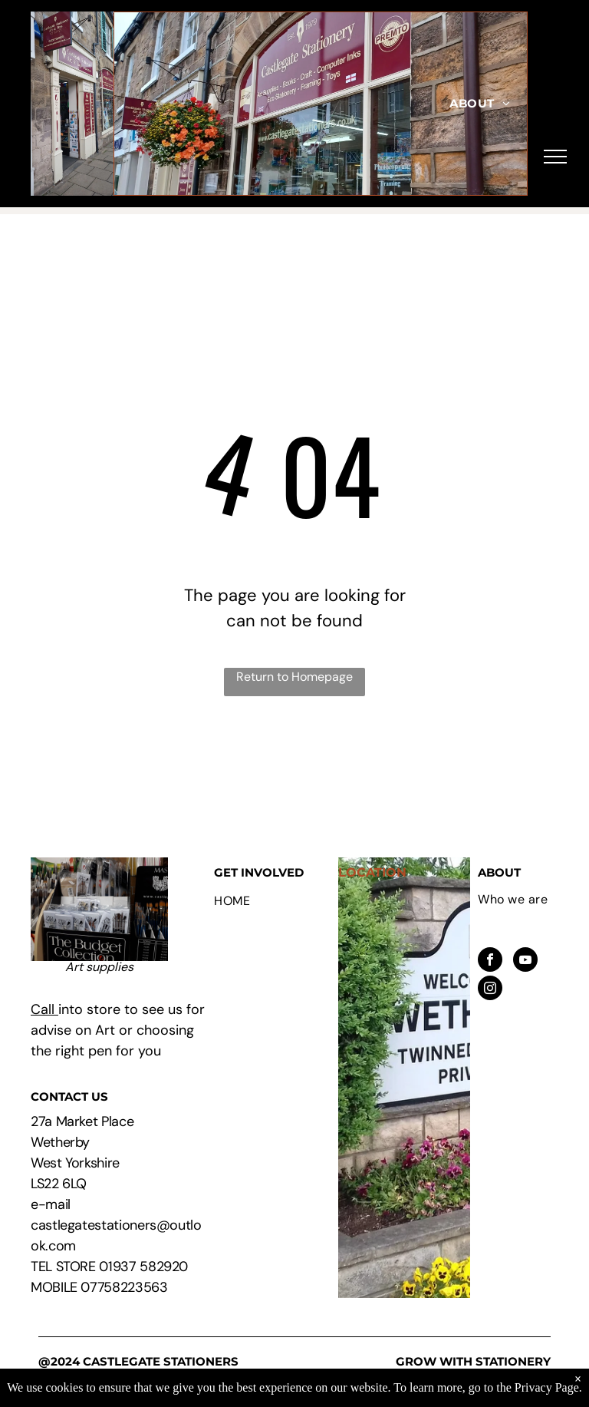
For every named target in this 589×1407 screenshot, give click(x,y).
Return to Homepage (294, 677)
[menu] (555, 157)
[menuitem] (480, 104)
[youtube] (525, 961)
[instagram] (490, 990)
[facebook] (490, 961)
